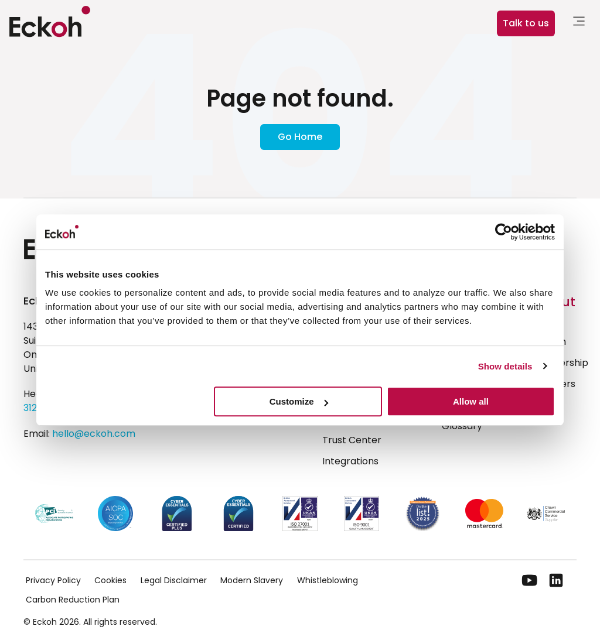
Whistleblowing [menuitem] (327, 580)
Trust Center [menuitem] (351, 440)
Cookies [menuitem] (110, 580)
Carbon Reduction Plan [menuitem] (73, 599)
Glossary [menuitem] (462, 426)
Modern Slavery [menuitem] (251, 580)
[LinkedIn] (556, 580)
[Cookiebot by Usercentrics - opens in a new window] (503, 232)
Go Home (300, 136)
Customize (299, 401)
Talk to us (526, 23)
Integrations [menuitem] (350, 461)
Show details (505, 366)
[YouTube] (529, 580)
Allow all (471, 401)
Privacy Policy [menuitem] (53, 580)
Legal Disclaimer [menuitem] (174, 580)
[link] (579, 23)
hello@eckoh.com (93, 433)
